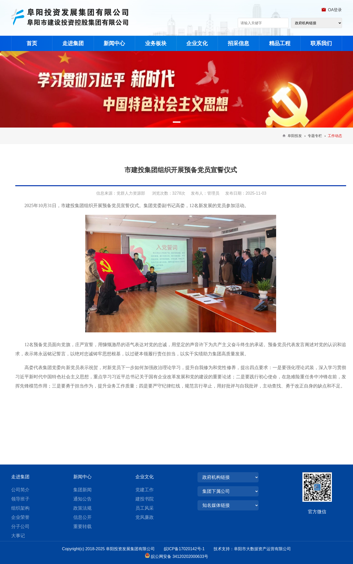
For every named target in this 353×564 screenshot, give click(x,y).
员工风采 (144, 508)
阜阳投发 (295, 136)
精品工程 (279, 43)
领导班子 (20, 499)
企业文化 (197, 43)
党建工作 (144, 489)
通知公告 (82, 499)
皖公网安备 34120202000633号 (179, 556)
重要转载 (82, 526)
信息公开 (82, 517)
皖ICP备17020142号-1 (188, 549)
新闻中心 (114, 43)
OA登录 (335, 10)
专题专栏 (315, 136)
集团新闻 (82, 489)
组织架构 (20, 508)
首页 (31, 43)
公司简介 (20, 489)
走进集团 (73, 43)
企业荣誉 (20, 517)
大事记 (18, 535)
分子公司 (20, 526)
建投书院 (144, 499)
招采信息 (238, 43)
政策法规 (82, 508)
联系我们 (321, 43)
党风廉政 (144, 517)
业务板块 (155, 43)
